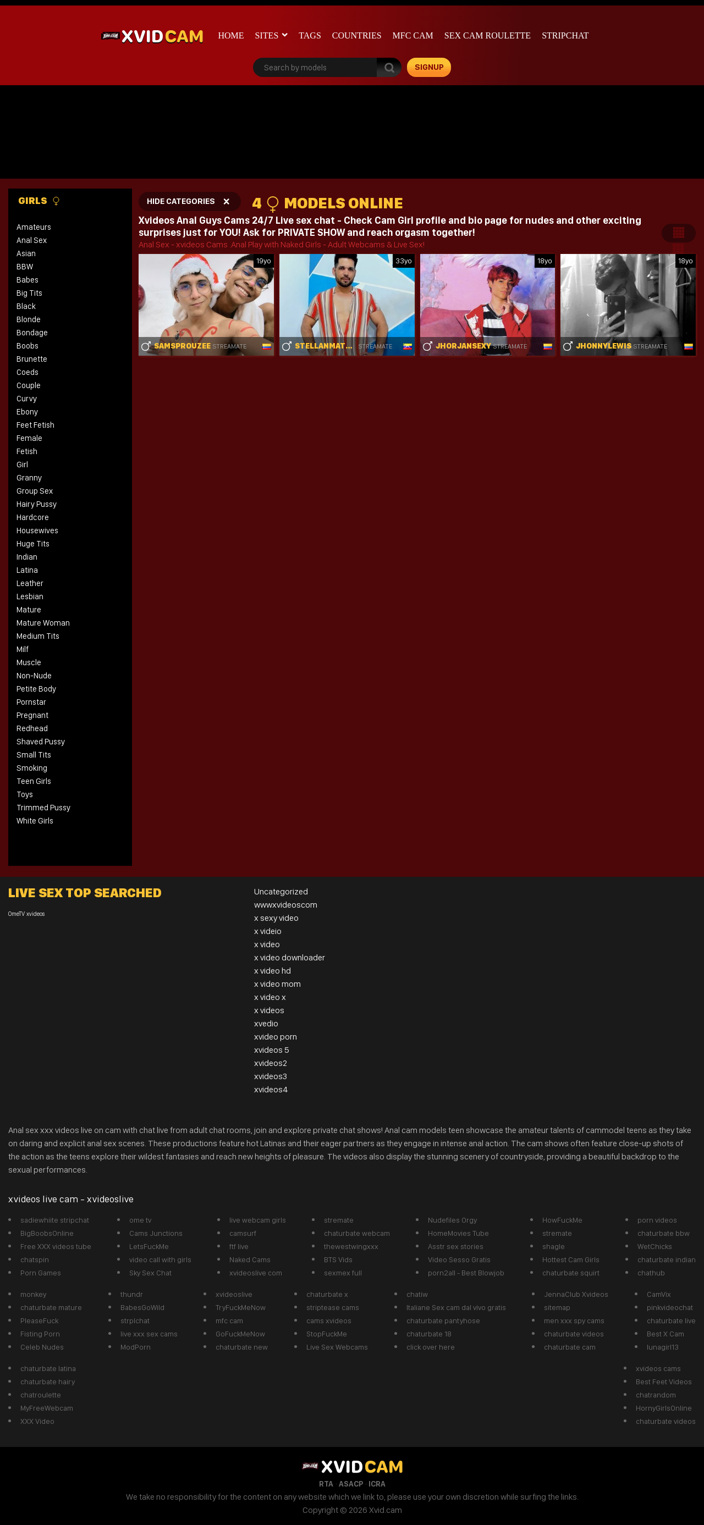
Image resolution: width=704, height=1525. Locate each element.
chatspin (34, 1259)
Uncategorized (281, 891)
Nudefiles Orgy (452, 1219)
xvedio (266, 1023)
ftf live (239, 1246)
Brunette (31, 359)
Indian (26, 557)
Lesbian (29, 596)
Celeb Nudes (42, 1346)
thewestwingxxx (351, 1246)
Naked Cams (250, 1259)
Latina (27, 570)
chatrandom (656, 1394)
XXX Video (37, 1421)
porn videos (657, 1219)
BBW (24, 267)
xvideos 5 (271, 1050)
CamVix (659, 1294)
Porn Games (40, 1272)
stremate (339, 1219)
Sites (267, 35)
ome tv (140, 1219)
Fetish (26, 451)
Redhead (32, 728)
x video (267, 944)
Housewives (37, 530)
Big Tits (29, 293)
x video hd (272, 970)
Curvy (26, 399)
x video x (270, 997)
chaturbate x (327, 1294)
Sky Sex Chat (150, 1272)
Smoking (31, 768)
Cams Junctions (156, 1233)
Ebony (27, 412)
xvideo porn (275, 1036)
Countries (357, 35)
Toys (24, 794)
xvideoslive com (255, 1272)
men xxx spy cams (574, 1320)
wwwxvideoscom (285, 904)
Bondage (32, 333)
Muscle (28, 662)
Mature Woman (43, 623)
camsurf (242, 1233)
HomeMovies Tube (458, 1233)
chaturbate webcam (357, 1233)
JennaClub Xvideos (576, 1294)
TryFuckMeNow (241, 1307)
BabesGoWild (142, 1307)
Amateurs (33, 227)
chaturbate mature (51, 1307)
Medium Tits (37, 636)
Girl (22, 464)
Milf (22, 649)
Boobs (27, 346)
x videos (269, 1010)
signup (429, 67)
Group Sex (34, 491)
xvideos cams (658, 1368)
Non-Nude (34, 676)
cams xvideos (328, 1320)
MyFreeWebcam (46, 1408)
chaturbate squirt (571, 1272)
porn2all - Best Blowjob (466, 1272)
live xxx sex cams (149, 1333)
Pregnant (32, 715)
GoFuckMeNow (240, 1333)
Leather (29, 583)
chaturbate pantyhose (443, 1320)
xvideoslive (234, 1294)
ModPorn (135, 1346)
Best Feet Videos (664, 1381)
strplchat (135, 1320)
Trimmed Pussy (43, 808)
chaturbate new (242, 1346)
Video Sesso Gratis (459, 1259)
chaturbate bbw (663, 1233)
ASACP (351, 1483)
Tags (310, 35)
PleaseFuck (39, 1320)
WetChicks (654, 1246)
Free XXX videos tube (55, 1246)
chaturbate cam (570, 1346)
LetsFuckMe (149, 1246)
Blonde (28, 319)
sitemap (557, 1307)
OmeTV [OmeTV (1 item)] (16, 914)
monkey (33, 1294)
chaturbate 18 (429, 1333)
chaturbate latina (48, 1368)
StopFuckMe (326, 1333)
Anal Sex (31, 240)
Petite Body (36, 689)
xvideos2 (270, 1063)
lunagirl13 (663, 1346)
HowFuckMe (562, 1219)
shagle (553, 1246)
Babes (27, 280)
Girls (39, 201)
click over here (430, 1346)
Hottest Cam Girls (571, 1259)
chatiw (417, 1294)
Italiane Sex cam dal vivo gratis (456, 1307)
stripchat (565, 35)
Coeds (27, 372)
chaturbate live (671, 1320)
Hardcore (32, 517)
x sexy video (276, 918)
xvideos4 (271, 1089)
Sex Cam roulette (487, 35)
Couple (28, 385)
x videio (268, 931)
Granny (29, 478)
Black (26, 306)
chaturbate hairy (47, 1381)
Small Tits (33, 755)
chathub (651, 1272)
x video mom (277, 984)
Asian (26, 253)
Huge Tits (33, 544)
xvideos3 (270, 1076)
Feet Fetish (35, 425)
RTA (326, 1483)
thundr (131, 1294)
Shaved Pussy (40, 742)
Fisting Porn (40, 1333)
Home (231, 35)
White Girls (34, 821)
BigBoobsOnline (47, 1233)
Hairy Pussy (36, 504)
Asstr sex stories (455, 1246)
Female (29, 438)
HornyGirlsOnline (664, 1408)
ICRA (377, 1483)
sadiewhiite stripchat (54, 1219)
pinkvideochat (670, 1307)
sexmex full (343, 1272)
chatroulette (40, 1394)
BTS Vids (338, 1259)
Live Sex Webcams (337, 1346)
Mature (28, 610)
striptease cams (332, 1307)
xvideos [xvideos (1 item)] (35, 914)
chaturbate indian (666, 1259)
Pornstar (31, 702)
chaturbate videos (574, 1333)
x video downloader (289, 957)
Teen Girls (33, 781)
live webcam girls (257, 1219)
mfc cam (413, 35)
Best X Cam (665, 1333)
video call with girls (160, 1259)
